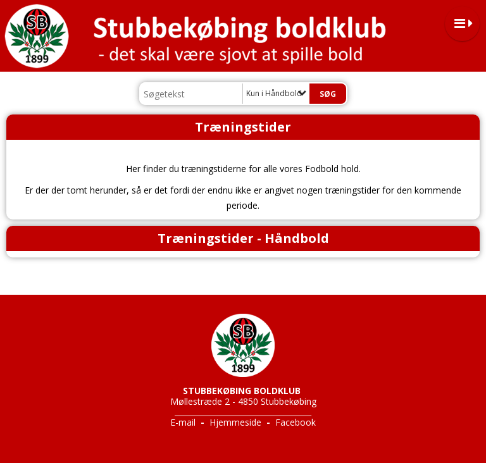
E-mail (183, 422)
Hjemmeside (235, 422)
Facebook (295, 422)
